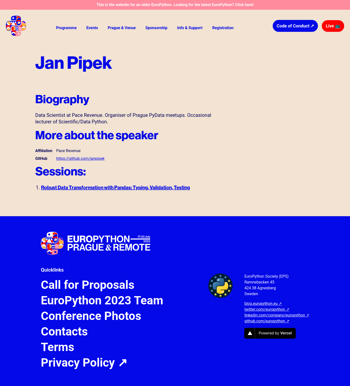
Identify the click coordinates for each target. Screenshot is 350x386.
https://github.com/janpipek (80, 158)
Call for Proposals (87, 285)
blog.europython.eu (263, 303)
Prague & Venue (122, 28)
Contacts (64, 331)
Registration (223, 28)
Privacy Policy (84, 363)
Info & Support (189, 28)
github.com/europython (266, 321)
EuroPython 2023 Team (102, 300)
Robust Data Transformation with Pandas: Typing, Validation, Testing (115, 187)
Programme (66, 28)
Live (333, 25)
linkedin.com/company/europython (276, 315)
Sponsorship (156, 28)
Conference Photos (91, 316)
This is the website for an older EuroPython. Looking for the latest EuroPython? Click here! (175, 4)
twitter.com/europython (266, 309)
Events (92, 28)
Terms (57, 347)
